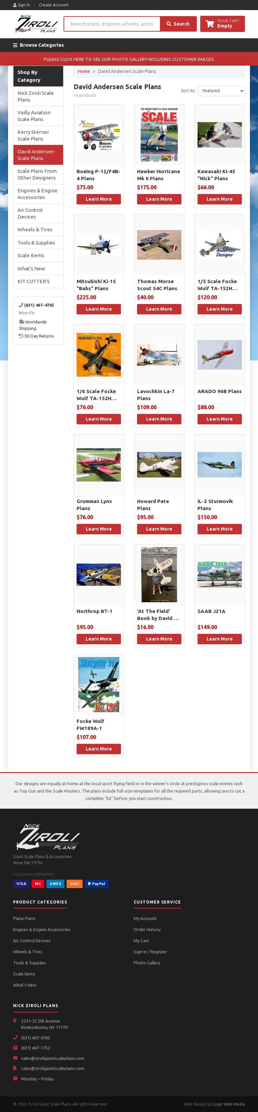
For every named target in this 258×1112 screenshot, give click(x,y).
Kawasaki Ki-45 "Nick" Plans (216, 174)
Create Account (54, 5)
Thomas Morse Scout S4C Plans (157, 284)
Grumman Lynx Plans (94, 504)
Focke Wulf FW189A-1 (90, 724)
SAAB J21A (211, 611)
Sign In (21, 5)
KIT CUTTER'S (33, 281)
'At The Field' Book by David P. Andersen (157, 615)
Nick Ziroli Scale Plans (35, 96)
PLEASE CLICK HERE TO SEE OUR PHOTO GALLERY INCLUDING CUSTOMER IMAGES (129, 59)
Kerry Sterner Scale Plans (33, 135)
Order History (147, 929)
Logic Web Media (229, 1104)
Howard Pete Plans (153, 504)
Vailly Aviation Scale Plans (33, 116)
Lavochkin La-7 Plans (156, 394)
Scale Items (30, 255)
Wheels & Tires (34, 229)
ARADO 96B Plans (220, 391)
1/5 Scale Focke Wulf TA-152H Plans (217, 285)
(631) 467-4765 (35, 1037)
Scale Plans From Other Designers (37, 174)
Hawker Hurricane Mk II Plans (158, 174)
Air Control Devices (30, 213)
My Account (145, 918)
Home (84, 71)
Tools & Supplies (36, 242)
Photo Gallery (147, 962)
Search (178, 24)
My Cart (141, 940)
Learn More (99, 199)
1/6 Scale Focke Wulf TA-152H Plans (96, 395)
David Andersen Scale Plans (35, 155)
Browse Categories (38, 45)
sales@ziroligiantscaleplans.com (52, 1058)
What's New (31, 268)
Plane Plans (24, 918)
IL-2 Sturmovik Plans (215, 504)
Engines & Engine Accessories (37, 194)
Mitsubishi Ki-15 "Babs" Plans (96, 284)
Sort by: (188, 90)
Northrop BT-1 (95, 611)
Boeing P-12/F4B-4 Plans (98, 174)
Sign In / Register (150, 951)
